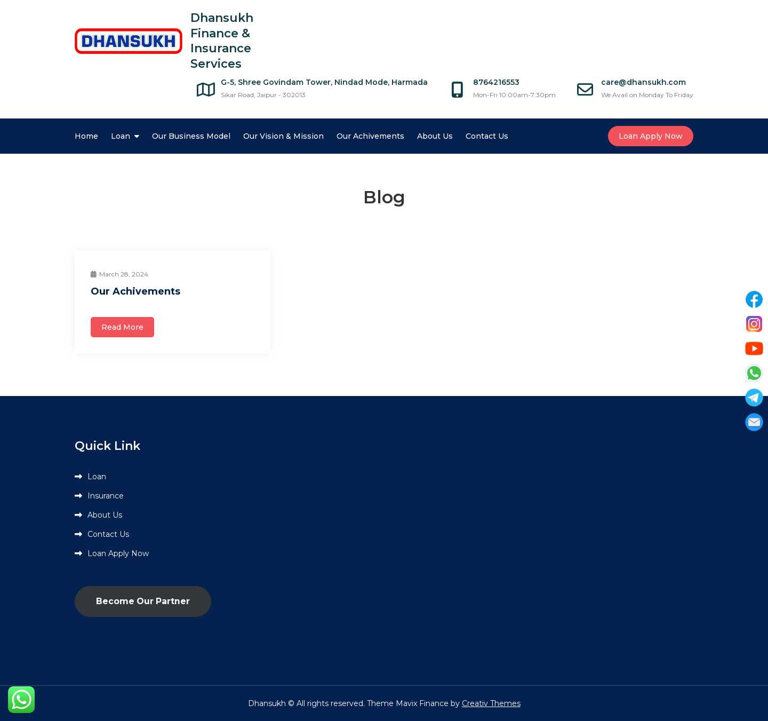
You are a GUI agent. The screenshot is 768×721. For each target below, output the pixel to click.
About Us (435, 136)
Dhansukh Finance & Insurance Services (221, 41)
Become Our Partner (143, 601)
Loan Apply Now (651, 136)
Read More (122, 327)
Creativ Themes (491, 703)
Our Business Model (191, 136)
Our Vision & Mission (283, 136)
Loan (120, 136)
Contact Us (487, 136)
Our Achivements (370, 136)
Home (86, 136)
